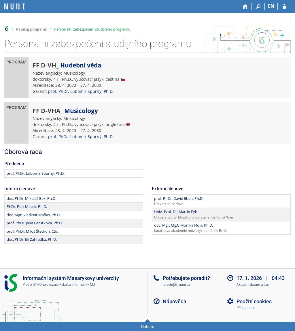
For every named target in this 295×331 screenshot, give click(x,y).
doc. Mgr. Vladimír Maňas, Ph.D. (33, 214)
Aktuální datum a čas (253, 285)
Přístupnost (245, 308)
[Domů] (245, 6)
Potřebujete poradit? (186, 278)
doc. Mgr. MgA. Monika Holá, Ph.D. (183, 225)
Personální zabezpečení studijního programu (92, 29)
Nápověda (174, 301)
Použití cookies (254, 301)
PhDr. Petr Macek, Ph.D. (27, 206)
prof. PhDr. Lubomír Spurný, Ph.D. (81, 91)
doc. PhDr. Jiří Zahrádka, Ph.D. (32, 239)
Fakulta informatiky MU (77, 285)
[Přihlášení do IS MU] (284, 6)
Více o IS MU (32, 285)
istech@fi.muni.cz (176, 285)
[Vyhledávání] (258, 6)
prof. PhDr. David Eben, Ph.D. (178, 198)
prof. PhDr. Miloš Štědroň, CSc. (32, 231)
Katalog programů (31, 29)
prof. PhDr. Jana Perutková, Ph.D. (35, 222)
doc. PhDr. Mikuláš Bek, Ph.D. (31, 198)
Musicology (81, 111)
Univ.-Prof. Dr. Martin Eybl (176, 211)
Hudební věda (80, 65)
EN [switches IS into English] (271, 6)
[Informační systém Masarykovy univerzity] (14, 6)
